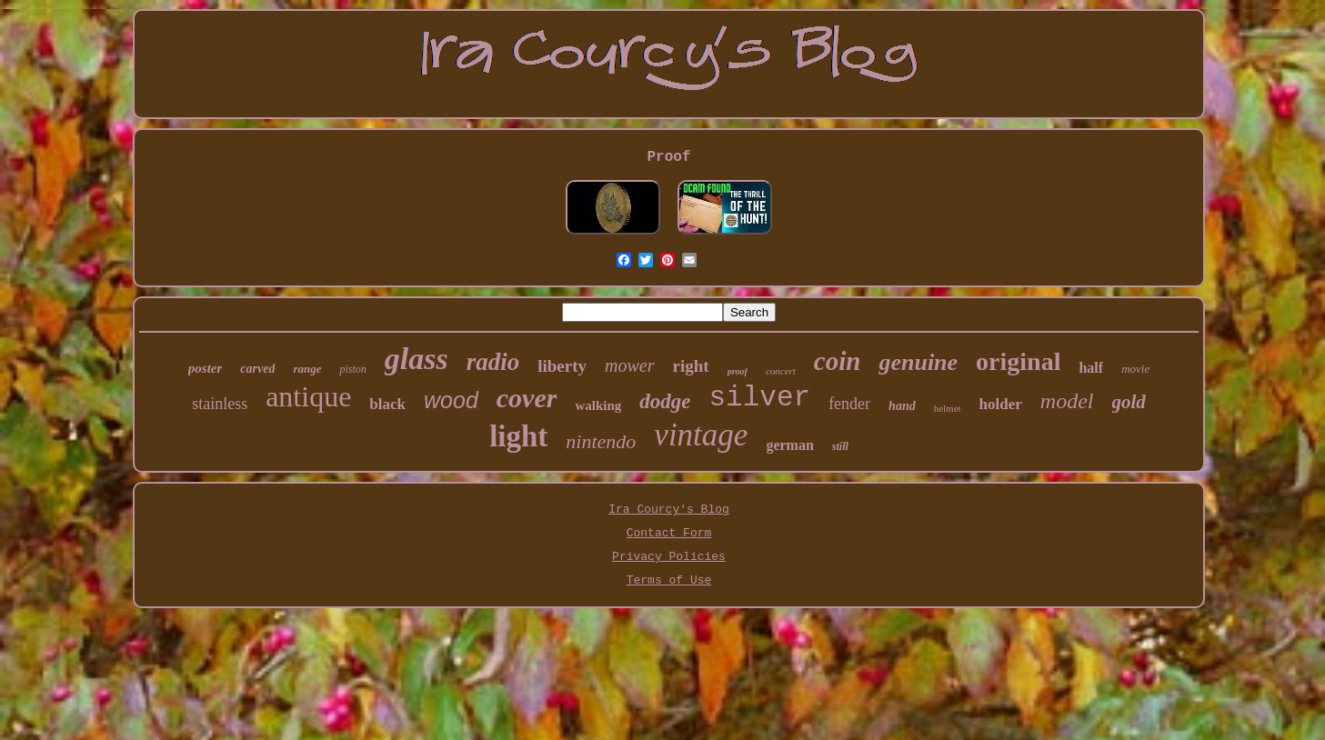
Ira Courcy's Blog (668, 509)
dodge (664, 401)
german (789, 445)
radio (493, 361)
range (307, 368)
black (387, 404)
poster (205, 368)
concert (781, 370)
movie (1135, 368)
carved (257, 368)
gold (1129, 402)
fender (849, 404)
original (1018, 361)
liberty (562, 365)
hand (902, 406)
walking (598, 405)
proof (738, 371)
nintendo (601, 441)
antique (308, 396)
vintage (701, 435)
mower (629, 365)
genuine (918, 362)
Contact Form (669, 533)
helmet (947, 408)
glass (416, 358)
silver (760, 398)
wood (451, 400)
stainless (219, 404)
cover (527, 398)
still (840, 446)
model (1067, 401)
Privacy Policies (669, 557)
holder (1000, 404)
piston (352, 369)
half (1091, 367)
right (691, 365)
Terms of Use (669, 580)
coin (837, 360)
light (518, 436)
